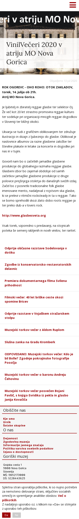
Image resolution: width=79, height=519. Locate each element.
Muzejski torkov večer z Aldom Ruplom (34, 330)
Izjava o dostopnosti (18, 452)
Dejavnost (10, 438)
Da (6, 515)
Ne (16, 515)
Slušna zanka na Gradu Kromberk (30, 342)
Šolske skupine (14, 425)
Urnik (7, 422)
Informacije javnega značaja (23, 445)
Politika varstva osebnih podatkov (28, 448)
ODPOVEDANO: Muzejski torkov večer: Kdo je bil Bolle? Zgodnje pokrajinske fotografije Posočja (39, 358)
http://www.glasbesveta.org (24, 215)
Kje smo (9, 419)
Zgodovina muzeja (16, 442)
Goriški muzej (8, 5)
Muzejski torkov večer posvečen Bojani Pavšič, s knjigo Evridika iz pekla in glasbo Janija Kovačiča (36, 395)
